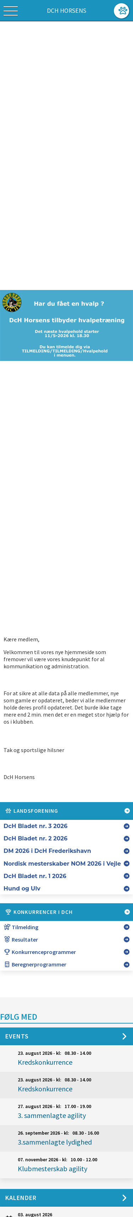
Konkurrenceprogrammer (40, 951)
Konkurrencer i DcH (68, 912)
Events (17, 1036)
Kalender (21, 1198)
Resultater (21, 939)
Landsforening (68, 811)
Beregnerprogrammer (35, 964)
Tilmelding (21, 927)
